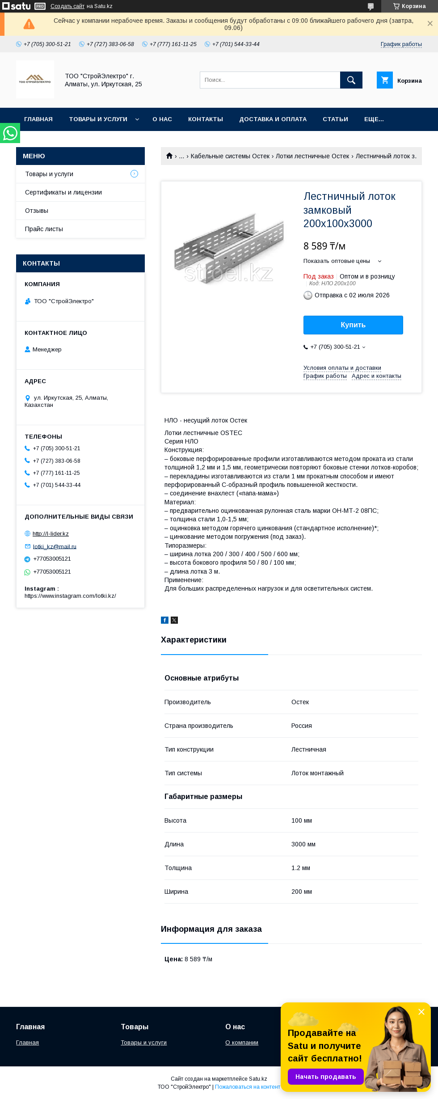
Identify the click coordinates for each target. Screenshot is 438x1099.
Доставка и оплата (273, 119)
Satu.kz (258, 1079)
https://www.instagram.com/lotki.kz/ (70, 595)
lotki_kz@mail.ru (54, 546)
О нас (162, 119)
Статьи (335, 119)
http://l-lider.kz (51, 533)
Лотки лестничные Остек (312, 156)
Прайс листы (44, 228)
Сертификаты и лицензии (63, 192)
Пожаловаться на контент (247, 1087)
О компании (241, 1042)
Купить (353, 325)
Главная (38, 119)
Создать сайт (67, 6)
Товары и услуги (98, 119)
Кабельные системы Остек (230, 156)
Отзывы (36, 210)
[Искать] (351, 80)
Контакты (205, 119)
